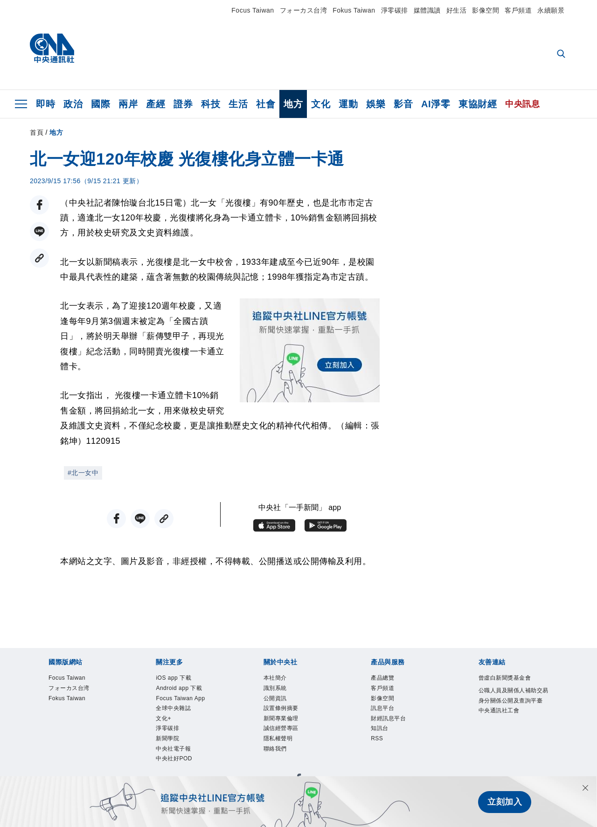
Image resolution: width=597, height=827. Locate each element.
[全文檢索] (562, 54)
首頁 (36, 132)
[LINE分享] (39, 231)
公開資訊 (277, 701)
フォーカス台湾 (303, 10)
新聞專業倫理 (284, 724)
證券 (183, 104)
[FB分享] (39, 204)
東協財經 (477, 104)
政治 (73, 104)
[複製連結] (39, 258)
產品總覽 (384, 678)
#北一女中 (83, 472)
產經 (155, 104)
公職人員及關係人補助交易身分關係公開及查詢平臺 (512, 703)
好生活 (456, 10)
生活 (238, 104)
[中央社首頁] (52, 51)
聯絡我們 (277, 758)
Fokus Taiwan (354, 10)
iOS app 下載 (176, 678)
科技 (210, 104)
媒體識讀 (427, 10)
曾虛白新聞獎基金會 (509, 678)
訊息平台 (384, 713)
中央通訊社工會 (502, 725)
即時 (45, 104)
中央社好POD (177, 769)
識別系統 (277, 690)
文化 (320, 104)
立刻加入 (504, 801)
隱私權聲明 (281, 747)
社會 (265, 104)
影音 (403, 104)
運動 (348, 104)
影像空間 (485, 10)
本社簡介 (277, 678)
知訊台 (381, 735)
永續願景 (550, 10)
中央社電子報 (176, 758)
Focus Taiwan (252, 10)
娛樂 (375, 104)
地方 (293, 104)
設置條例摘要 (284, 713)
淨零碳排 (394, 10)
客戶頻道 (518, 10)
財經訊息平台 (391, 724)
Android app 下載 (183, 690)
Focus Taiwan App (185, 701)
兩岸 (128, 104)
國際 (100, 104)
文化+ (165, 724)
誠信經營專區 (284, 735)
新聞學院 (169, 747)
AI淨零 (435, 104)
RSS (378, 747)
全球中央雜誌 (176, 713)
